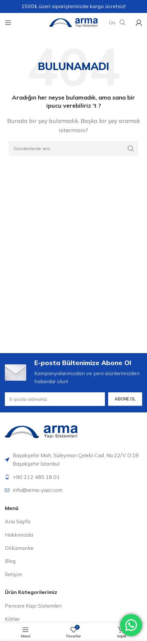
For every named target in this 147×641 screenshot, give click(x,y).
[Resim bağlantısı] (41, 431)
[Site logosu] (73, 22)
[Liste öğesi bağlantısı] (73, 477)
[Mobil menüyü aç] (8, 22)
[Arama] (73, 148)
